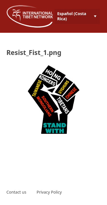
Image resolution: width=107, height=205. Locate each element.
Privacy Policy (49, 192)
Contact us (17, 192)
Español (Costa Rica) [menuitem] (71, 16)
